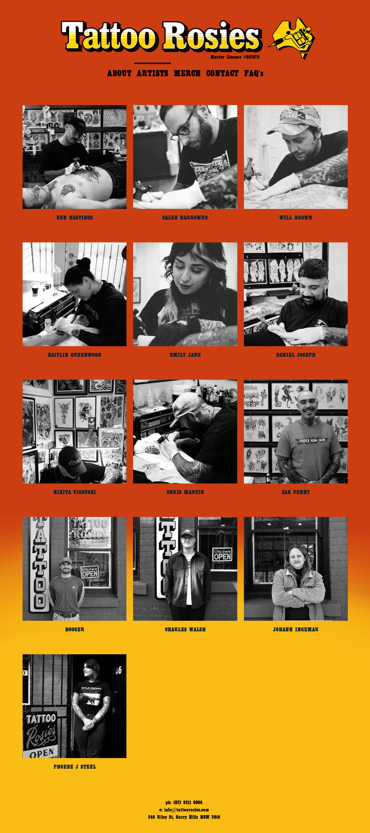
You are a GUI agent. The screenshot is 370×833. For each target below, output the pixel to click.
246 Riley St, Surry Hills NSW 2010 (184, 817)
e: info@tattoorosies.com (184, 809)
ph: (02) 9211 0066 (184, 802)
